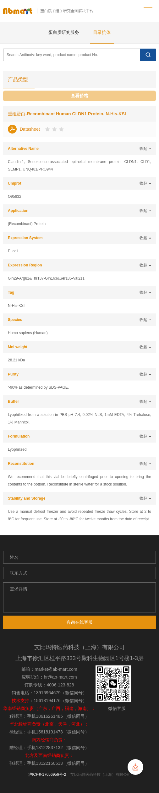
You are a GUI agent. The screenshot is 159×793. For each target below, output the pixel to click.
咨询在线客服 (79, 622)
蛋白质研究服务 (63, 32)
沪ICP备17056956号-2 (47, 774)
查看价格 (79, 95)
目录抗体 (102, 32)
